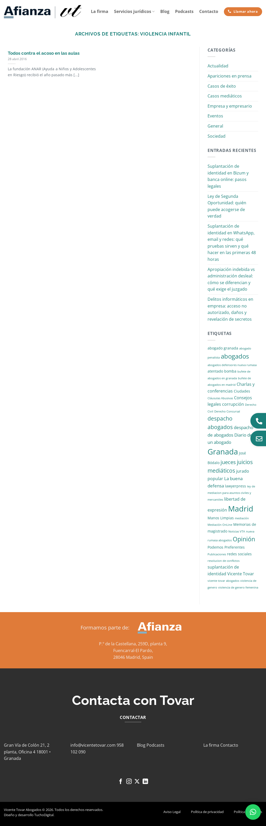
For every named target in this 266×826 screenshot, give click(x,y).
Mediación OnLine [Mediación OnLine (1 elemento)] (220, 525)
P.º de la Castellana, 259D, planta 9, (133, 644)
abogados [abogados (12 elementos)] (235, 356)
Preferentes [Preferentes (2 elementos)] (234, 547)
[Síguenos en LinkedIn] (145, 782)
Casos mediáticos (225, 96)
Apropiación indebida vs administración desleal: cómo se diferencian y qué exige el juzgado (231, 279)
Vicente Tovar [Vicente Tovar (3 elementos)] (240, 574)
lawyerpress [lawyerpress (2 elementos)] (235, 486)
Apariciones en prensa (229, 76)
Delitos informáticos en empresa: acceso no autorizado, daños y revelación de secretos (230, 309)
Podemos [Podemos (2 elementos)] (215, 547)
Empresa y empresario (230, 106)
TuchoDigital (44, 815)
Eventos (215, 116)
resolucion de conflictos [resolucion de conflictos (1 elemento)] (224, 561)
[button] (253, 812)
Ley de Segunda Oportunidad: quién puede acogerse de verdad (227, 206)
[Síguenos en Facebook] (120, 782)
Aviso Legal (172, 811)
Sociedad (216, 136)
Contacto (208, 11)
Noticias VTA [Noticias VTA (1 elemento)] (236, 531)
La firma (99, 11)
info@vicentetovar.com (93, 745)
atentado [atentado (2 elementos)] (215, 371)
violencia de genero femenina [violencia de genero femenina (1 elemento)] (238, 587)
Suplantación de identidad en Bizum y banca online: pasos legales (228, 176)
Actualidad (218, 66)
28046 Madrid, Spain (133, 657)
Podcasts (184, 11)
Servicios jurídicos (134, 11)
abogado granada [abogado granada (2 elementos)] (223, 348)
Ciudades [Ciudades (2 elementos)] (242, 391)
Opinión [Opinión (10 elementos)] (244, 539)
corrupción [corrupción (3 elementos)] (233, 404)
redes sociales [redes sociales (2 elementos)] (239, 553)
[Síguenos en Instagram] (129, 782)
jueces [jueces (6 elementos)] (228, 462)
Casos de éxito (222, 86)
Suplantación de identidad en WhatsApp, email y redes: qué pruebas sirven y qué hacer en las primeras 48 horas (232, 242)
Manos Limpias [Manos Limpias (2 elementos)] (221, 517)
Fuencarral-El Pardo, (133, 650)
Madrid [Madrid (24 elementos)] (240, 508)
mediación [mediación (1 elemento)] (242, 518)
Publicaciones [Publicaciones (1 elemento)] (217, 554)
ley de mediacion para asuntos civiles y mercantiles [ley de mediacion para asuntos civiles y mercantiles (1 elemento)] (231, 493)
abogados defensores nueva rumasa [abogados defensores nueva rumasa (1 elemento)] (232, 365)
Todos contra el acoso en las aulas (43, 53)
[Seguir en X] (137, 782)
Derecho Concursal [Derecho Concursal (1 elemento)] (227, 411)
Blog (164, 11)
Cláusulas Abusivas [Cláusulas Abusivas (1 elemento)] (220, 398)
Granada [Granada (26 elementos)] (223, 451)
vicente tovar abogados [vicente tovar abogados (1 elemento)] (223, 581)
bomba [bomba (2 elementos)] (230, 371)
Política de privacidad (207, 811)
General (215, 126)
